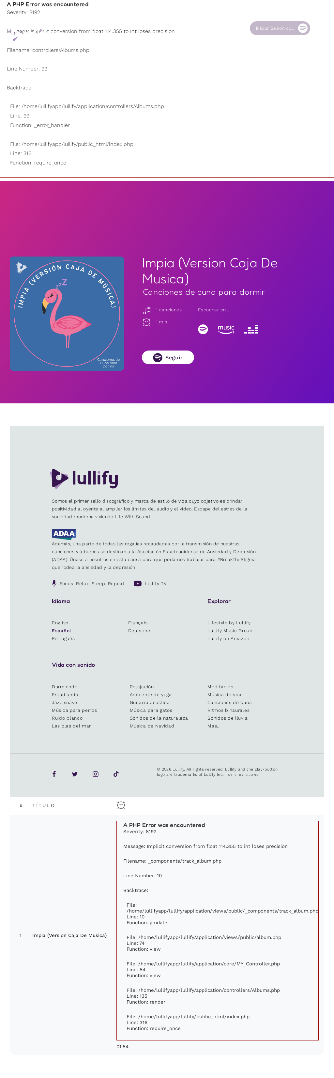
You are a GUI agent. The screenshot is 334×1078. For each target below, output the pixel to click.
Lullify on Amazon (228, 638)
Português (63, 638)
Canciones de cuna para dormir (204, 292)
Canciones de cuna (229, 702)
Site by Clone (243, 774)
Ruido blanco (67, 718)
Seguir (174, 357)
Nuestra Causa (192, 30)
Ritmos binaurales (228, 710)
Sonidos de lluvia (227, 718)
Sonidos (126, 28)
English (60, 622)
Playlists (93, 28)
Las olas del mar (71, 725)
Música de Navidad (152, 725)
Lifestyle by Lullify (228, 622)
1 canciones (162, 309)
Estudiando (65, 694)
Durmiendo (64, 686)
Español (61, 630)
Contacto (227, 28)
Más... (213, 725)
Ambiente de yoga (151, 694)
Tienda (158, 28)
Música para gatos (151, 710)
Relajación (142, 686)
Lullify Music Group (229, 630)
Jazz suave (64, 702)
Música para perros (74, 710)
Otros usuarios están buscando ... (141, 43)
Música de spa (224, 694)
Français (138, 622)
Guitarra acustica (150, 702)
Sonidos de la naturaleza (159, 718)
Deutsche (139, 630)
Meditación (220, 686)
